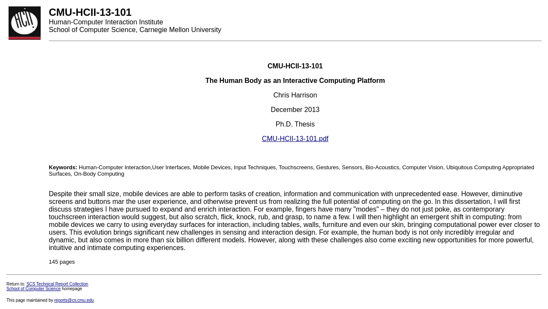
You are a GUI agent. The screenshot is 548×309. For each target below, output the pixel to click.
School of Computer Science (33, 288)
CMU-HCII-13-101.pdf (295, 138)
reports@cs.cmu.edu (74, 300)
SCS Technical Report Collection (57, 284)
